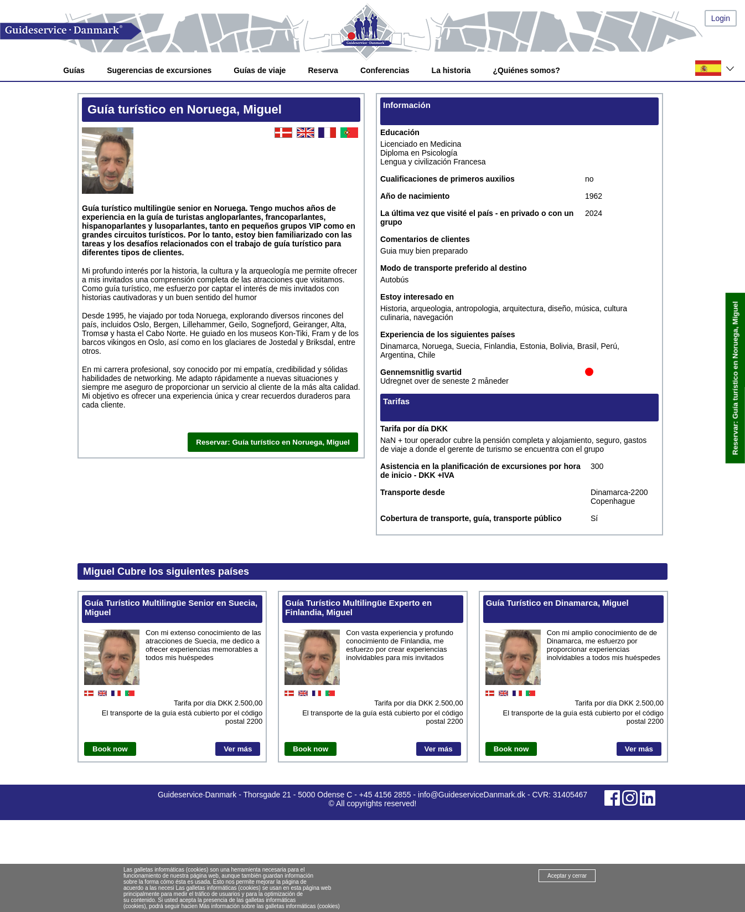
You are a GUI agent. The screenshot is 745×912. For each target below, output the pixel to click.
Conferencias (385, 70)
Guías (74, 70)
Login (720, 18)
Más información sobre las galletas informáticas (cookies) (269, 906)
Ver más (238, 749)
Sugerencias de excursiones (159, 70)
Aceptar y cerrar (567, 876)
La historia (451, 70)
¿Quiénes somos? (526, 70)
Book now (110, 749)
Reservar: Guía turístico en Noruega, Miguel (735, 378)
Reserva (323, 70)
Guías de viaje (260, 70)
